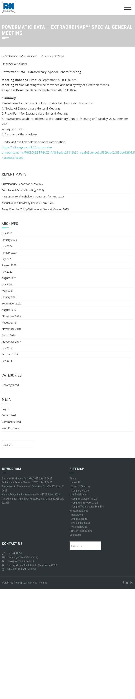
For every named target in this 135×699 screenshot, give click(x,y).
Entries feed (9, 415)
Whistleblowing (79, 526)
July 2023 (7, 259)
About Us (76, 482)
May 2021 (7, 290)
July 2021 (7, 284)
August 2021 (9, 278)
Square (26, 582)
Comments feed (11, 422)
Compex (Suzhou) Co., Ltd (84, 502)
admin (33, 56)
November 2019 (11, 316)
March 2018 (9, 335)
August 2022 (9, 265)
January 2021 (9, 297)
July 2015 (7, 360)
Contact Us (75, 534)
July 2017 (7, 348)
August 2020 (9, 309)
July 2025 (7, 233)
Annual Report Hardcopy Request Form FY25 (28, 203)
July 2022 (7, 271)
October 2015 (10, 354)
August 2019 (9, 322)
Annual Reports (79, 518)
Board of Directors (80, 486)
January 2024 (9, 252)
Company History (80, 490)
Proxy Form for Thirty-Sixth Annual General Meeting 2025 (35, 209)
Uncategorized (10, 385)
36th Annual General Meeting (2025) (23, 190)
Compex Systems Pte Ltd (84, 498)
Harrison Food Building (81, 530)
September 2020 (11, 303)
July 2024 (7, 246)
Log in (5, 409)
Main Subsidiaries (79, 494)
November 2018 (11, 329)
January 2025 (9, 240)
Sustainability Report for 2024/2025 (22, 184)
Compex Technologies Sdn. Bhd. (87, 506)
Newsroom (77, 514)
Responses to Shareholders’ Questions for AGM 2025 (33, 196)
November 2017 (11, 341)
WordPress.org (10, 428)
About (73, 478)
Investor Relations (79, 510)
